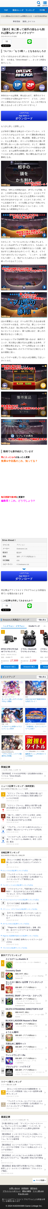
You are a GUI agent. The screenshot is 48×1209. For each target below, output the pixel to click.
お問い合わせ (14, 1188)
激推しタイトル (29, 21)
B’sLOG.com (23, 1194)
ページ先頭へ (41, 1180)
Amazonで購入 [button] (10, 667)
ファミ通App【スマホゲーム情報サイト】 (16, 16)
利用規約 (25, 1188)
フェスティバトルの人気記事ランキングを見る (18, 885)
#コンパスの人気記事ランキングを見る (15, 870)
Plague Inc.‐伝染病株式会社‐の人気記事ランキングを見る (20, 936)
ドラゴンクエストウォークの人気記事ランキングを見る (21, 899)
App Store (24, 116)
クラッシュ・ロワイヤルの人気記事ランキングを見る (20, 909)
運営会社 (33, 1188)
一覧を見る (42, 620)
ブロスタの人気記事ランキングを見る (15, 948)
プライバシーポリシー (12, 1191)
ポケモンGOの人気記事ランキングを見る (16, 923)
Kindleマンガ (34, 626)
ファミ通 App (9, 4)
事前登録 (16, 21)
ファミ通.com (38, 1191)
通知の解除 (26, 1191)
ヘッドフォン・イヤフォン (14, 626)
